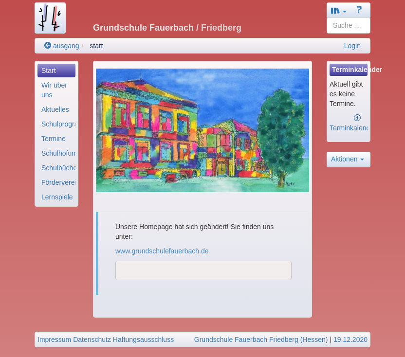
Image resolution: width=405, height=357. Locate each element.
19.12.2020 (350, 339)
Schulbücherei (58, 168)
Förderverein (58, 182)
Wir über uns (54, 90)
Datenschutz (92, 339)
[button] (338, 10)
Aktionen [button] (347, 159)
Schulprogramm (58, 124)
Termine (53, 139)
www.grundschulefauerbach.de (161, 251)
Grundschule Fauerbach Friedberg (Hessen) (261, 339)
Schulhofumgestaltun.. (58, 153)
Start (48, 70)
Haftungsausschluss (143, 339)
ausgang (61, 46)
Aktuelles (55, 109)
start (96, 46)
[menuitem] (56, 70)
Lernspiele (57, 197)
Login (352, 46)
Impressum (54, 339)
